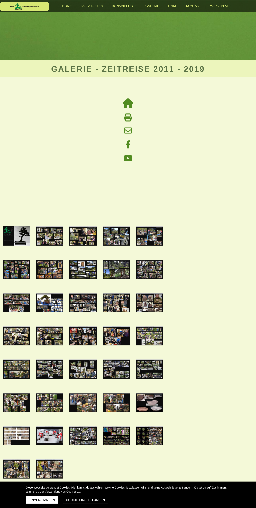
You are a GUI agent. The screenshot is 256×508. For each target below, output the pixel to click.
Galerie (128, 358)
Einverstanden (42, 500)
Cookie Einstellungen (85, 500)
